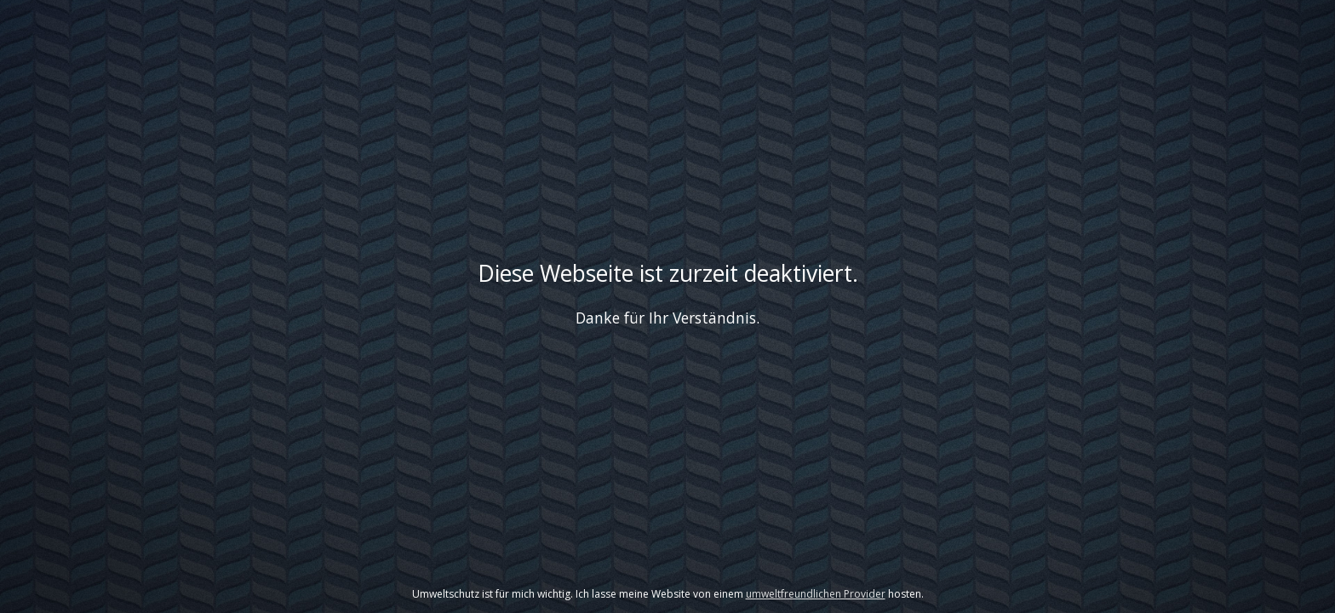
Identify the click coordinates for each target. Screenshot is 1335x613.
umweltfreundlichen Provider (815, 594)
